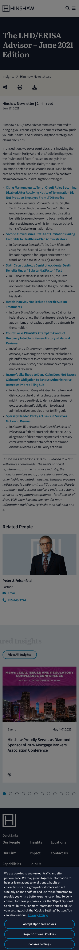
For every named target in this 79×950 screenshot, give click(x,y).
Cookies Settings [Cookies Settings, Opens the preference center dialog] (39, 944)
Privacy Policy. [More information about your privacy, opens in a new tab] (38, 915)
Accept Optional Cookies (39, 924)
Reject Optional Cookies (39, 934)
